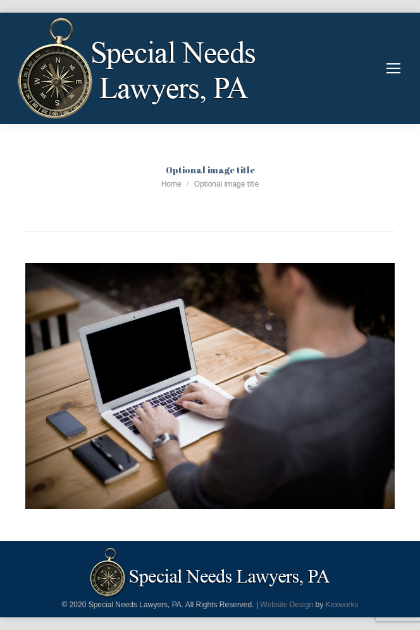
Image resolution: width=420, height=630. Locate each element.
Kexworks (342, 604)
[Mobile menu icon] (393, 68)
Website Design (286, 604)
